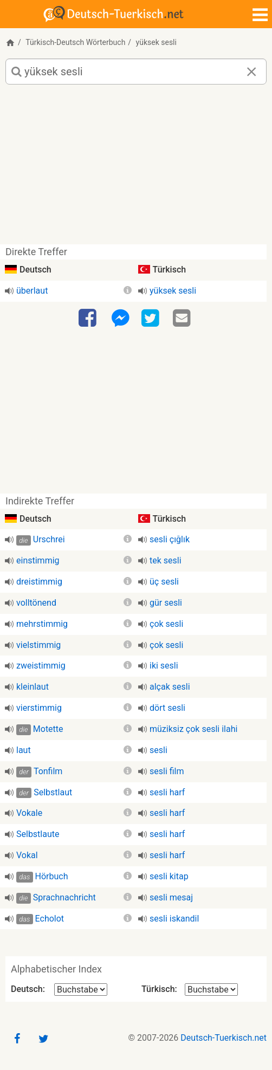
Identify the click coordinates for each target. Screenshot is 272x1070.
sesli (158, 750)
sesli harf (167, 792)
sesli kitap (169, 876)
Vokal (27, 855)
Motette (48, 729)
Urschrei (49, 539)
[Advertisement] (136, 168)
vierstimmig (39, 708)
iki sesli (164, 665)
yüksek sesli (173, 291)
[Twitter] (152, 318)
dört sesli (167, 708)
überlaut (32, 291)
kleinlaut (32, 687)
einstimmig (38, 560)
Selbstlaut (53, 792)
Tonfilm (48, 771)
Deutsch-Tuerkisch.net (223, 1038)
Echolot (49, 918)
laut (23, 750)
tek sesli (166, 560)
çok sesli (166, 624)
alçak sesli (170, 687)
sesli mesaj (171, 897)
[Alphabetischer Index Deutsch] (80, 989)
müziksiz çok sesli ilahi (193, 729)
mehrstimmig (42, 624)
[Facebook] (89, 318)
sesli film (167, 771)
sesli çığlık (170, 539)
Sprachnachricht (64, 897)
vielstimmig (38, 645)
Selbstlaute (37, 834)
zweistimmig (41, 665)
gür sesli (166, 603)
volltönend (36, 603)
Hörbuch (51, 876)
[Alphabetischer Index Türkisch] (211, 989)
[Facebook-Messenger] (120, 318)
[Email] (183, 318)
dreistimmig (39, 581)
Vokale (29, 813)
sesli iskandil (174, 918)
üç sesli (164, 581)
